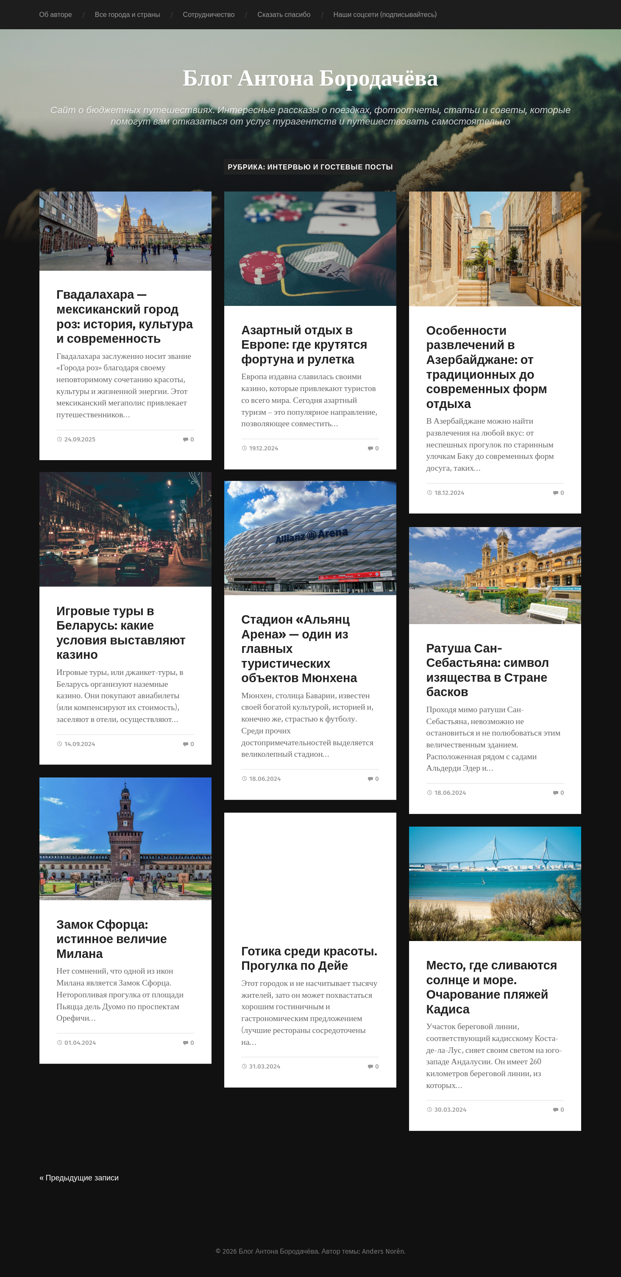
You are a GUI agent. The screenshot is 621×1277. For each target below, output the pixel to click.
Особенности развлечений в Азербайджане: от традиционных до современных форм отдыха (486, 367)
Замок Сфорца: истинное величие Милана (111, 940)
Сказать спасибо (283, 15)
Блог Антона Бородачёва (310, 76)
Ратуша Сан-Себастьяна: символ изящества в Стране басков (487, 669)
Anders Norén (383, 1250)
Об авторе (55, 15)
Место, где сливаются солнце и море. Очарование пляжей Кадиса (491, 986)
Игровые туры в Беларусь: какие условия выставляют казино (121, 634)
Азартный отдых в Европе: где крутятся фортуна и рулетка (304, 345)
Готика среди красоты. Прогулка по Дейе (309, 960)
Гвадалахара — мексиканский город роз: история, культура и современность (124, 316)
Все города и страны (127, 15)
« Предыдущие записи (79, 1177)
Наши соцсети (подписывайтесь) (385, 15)
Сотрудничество (209, 15)
